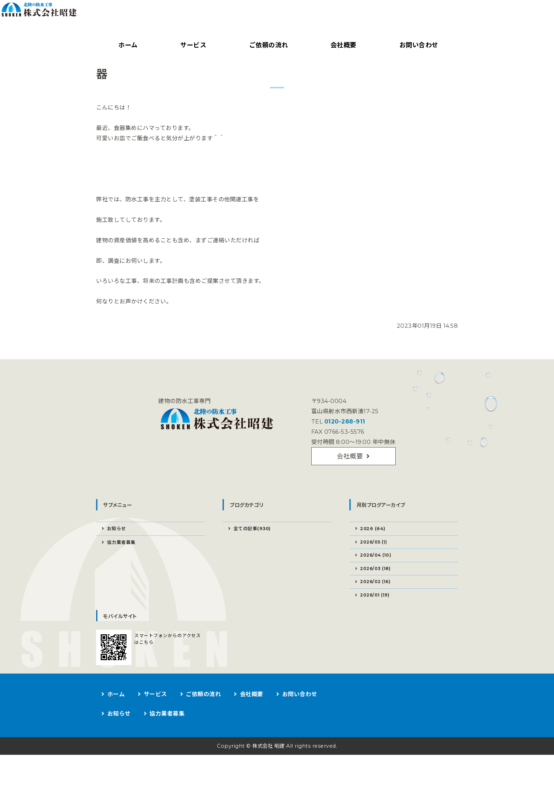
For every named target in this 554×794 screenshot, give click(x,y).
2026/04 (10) (377, 590)
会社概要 (342, 45)
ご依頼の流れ (267, 45)
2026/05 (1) (375, 575)
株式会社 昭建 (267, 785)
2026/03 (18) (377, 604)
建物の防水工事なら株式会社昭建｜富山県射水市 (154, 19)
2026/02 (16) (377, 619)
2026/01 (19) (377, 633)
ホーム (127, 45)
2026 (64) (374, 561)
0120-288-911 (343, 450)
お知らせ (117, 561)
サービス (192, 45)
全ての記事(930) (254, 561)
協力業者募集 (122, 576)
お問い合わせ (417, 45)
